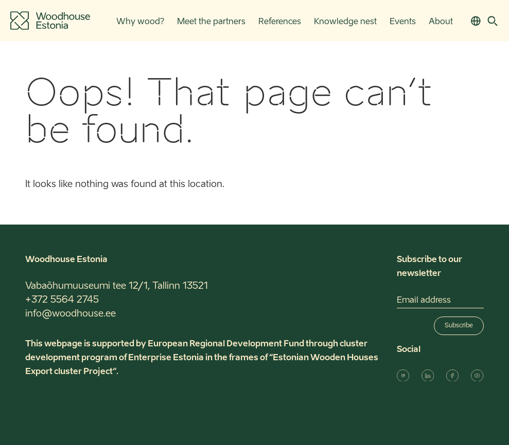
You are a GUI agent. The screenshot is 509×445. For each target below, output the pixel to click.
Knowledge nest (345, 22)
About (441, 22)
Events (403, 22)
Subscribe (459, 326)
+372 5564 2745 (62, 300)
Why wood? (140, 22)
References (279, 22)
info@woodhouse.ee (70, 314)
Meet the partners (211, 22)
